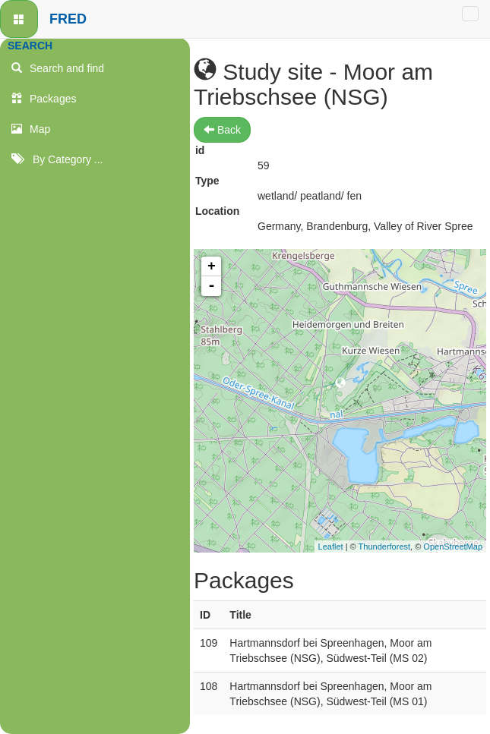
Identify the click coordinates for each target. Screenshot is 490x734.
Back (222, 130)
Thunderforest (384, 546)
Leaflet (330, 546)
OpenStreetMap (452, 546)
